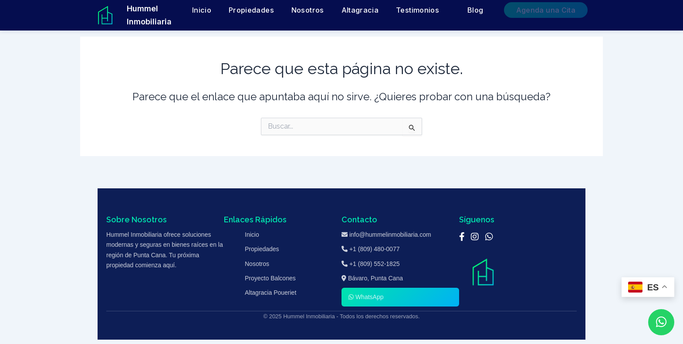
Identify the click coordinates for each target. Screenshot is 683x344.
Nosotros (379, 10)
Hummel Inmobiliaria (166, 15)
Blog (504, 10)
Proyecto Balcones (270, 278)
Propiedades (336, 10)
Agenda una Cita (558, 10)
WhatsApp (365, 296)
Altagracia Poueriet (270, 292)
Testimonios (459, 10)
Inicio (299, 10)
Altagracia (417, 10)
